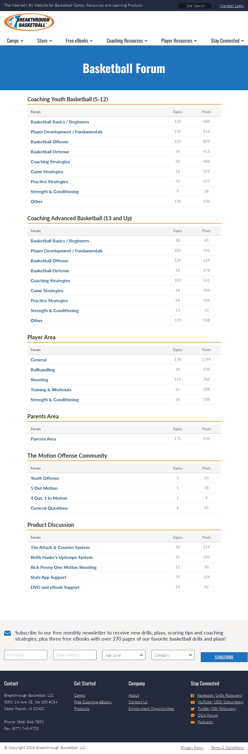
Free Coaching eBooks (93, 701)
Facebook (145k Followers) (216, 695)
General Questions (49, 508)
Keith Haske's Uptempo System (62, 557)
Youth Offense (45, 478)
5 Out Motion (44, 488)
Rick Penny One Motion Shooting (63, 567)
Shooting (39, 379)
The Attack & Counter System (60, 547)
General (38, 359)
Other (37, 201)
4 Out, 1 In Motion (49, 498)
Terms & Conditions (227, 747)
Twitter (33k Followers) (213, 708)
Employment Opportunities (151, 708)
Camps (79, 695)
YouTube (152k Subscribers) (217, 701)
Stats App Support (48, 577)
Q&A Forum (204, 715)
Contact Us (138, 701)
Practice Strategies (49, 181)
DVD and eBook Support (55, 587)
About (134, 695)
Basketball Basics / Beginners (60, 121)
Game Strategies (47, 171)
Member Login (232, 5)
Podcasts (202, 721)
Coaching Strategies (50, 161)
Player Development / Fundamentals (67, 131)
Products (81, 708)
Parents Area (43, 438)
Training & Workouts (51, 389)
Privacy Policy (192, 747)
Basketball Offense (50, 141)
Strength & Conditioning (55, 191)
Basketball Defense (50, 151)
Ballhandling (43, 369)
